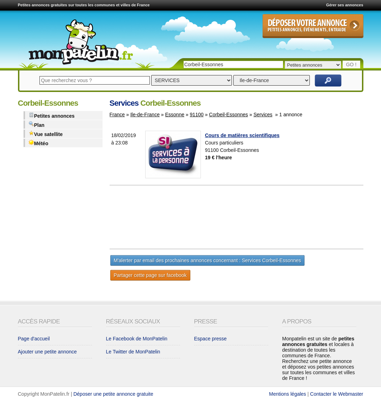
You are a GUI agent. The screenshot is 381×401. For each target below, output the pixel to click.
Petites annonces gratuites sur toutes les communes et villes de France (84, 5)
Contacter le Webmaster (336, 394)
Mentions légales (287, 394)
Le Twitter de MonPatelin (133, 351)
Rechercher (328, 80)
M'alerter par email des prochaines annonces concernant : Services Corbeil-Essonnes (207, 260)
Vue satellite (46, 133)
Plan (37, 124)
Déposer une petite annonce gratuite (113, 394)
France (117, 114)
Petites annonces (52, 115)
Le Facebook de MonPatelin (136, 338)
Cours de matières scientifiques (242, 135)
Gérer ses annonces (344, 5)
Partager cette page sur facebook (150, 275)
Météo (38, 143)
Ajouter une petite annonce (47, 351)
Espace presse (210, 338)
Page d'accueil (34, 338)
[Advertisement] (254, 217)
